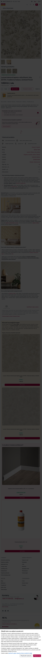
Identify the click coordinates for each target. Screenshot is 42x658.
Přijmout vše (37, 655)
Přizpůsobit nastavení (26, 655)
